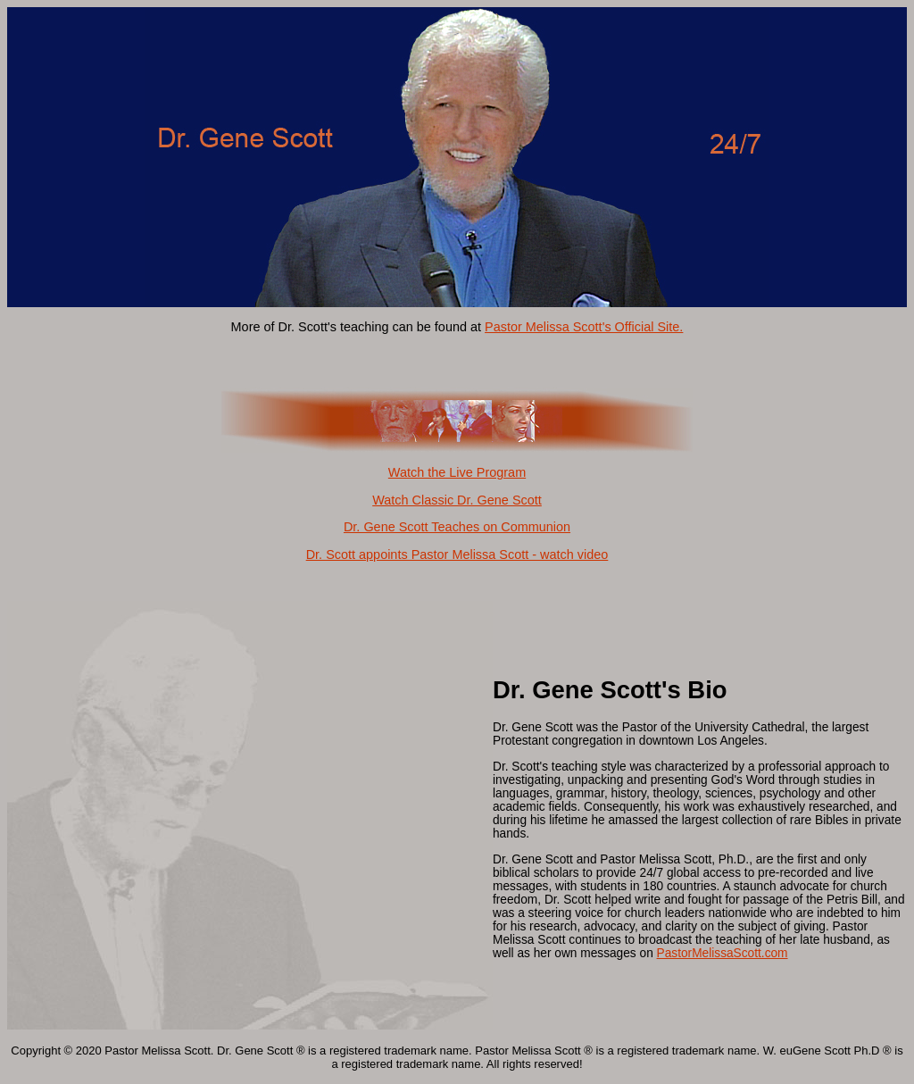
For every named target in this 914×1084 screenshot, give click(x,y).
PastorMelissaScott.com (722, 953)
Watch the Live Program (457, 472)
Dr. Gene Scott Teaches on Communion (457, 527)
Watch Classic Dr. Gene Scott (457, 500)
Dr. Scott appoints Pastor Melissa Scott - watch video (457, 554)
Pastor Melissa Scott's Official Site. (584, 327)
